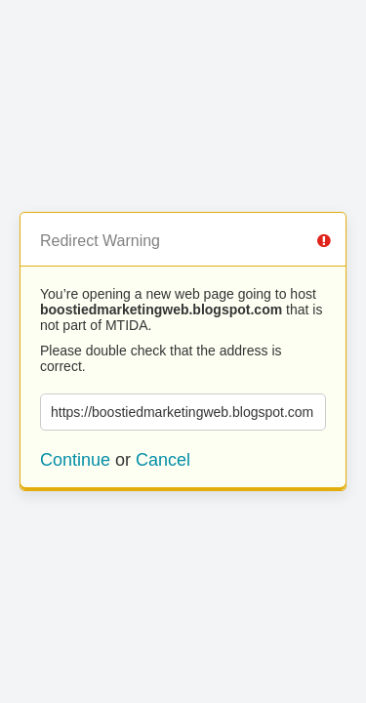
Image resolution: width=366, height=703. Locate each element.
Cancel (163, 460)
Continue (75, 460)
